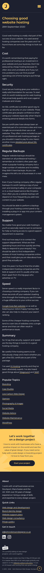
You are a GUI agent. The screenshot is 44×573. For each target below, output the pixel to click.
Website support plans (12, 514)
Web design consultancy (13, 518)
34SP (36, 372)
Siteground (25, 372)
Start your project (22, 463)
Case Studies (8, 389)
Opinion (6, 399)
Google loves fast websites (13, 306)
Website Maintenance (12, 418)
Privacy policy (8, 522)
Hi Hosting (15, 366)
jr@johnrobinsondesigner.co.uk (16, 532)
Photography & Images (12, 403)
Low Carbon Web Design (13, 394)
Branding (6, 384)
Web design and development (16, 507)
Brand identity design (12, 511)
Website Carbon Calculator (23, 563)
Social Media (8, 408)
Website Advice (9, 413)
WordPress (7, 423)
